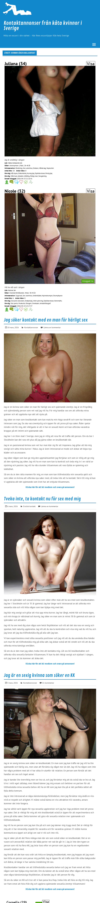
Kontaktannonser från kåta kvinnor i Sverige (43, 26)
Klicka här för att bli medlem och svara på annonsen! (50, 487)
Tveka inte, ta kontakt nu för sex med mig (42, 499)
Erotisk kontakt (29, 506)
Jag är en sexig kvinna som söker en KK (39, 675)
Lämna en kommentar (52, 327)
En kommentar (48, 683)
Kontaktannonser (31, 327)
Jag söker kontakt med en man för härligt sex (46, 320)
